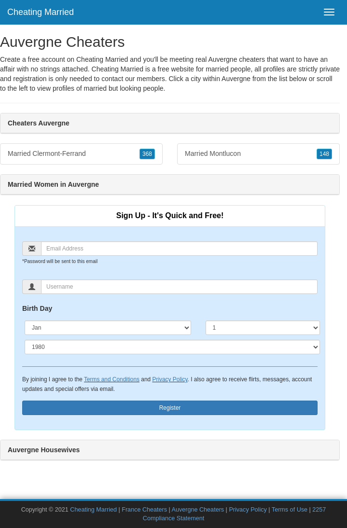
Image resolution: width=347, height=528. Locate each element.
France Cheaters (144, 509)
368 (147, 154)
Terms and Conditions (111, 379)
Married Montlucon (258, 154)
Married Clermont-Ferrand (81, 154)
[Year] (172, 347)
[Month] (108, 327)
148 (324, 154)
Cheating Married (40, 12)
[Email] (179, 248)
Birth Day (37, 308)
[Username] (179, 286)
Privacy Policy (169, 379)
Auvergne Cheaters (198, 509)
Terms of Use (289, 509)
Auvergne (236, 79)
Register (170, 407)
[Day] (263, 327)
